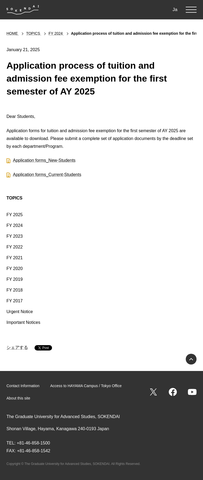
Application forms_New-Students (44, 160)
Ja (175, 9)
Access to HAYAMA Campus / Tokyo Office (86, 386)
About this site (18, 398)
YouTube (192, 392)
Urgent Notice (19, 311)
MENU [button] (191, 9)
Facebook (172, 392)
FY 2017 (14, 301)
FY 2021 (14, 257)
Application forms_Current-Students (47, 174)
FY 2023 (14, 236)
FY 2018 (14, 290)
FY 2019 (14, 279)
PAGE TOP (191, 359)
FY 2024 (14, 225)
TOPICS (14, 198)
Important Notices (23, 322)
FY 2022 (14, 247)
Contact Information (22, 386)
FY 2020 (14, 268)
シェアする (17, 347)
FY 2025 (14, 214)
